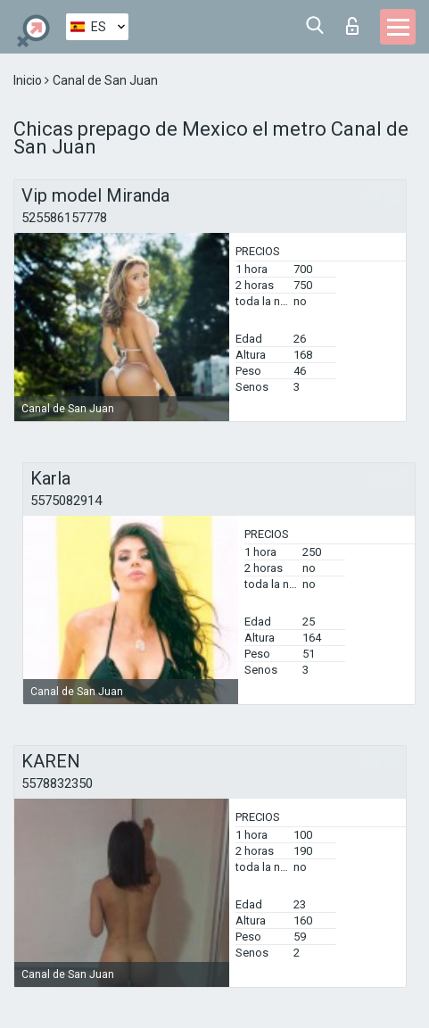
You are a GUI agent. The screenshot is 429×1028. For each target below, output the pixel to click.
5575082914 (66, 501)
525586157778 (64, 218)
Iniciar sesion (352, 26)
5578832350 (57, 783)
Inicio (29, 80)
